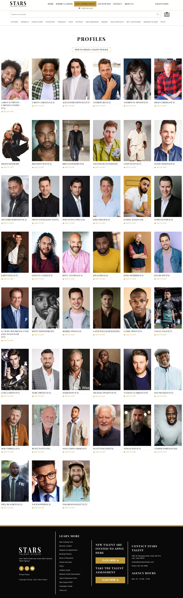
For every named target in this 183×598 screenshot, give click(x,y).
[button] (7, 111)
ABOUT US (128, 4)
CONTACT (117, 4)
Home (50, 4)
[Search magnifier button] (158, 14)
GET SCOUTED (104, 4)
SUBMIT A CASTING (64, 4)
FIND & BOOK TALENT (85, 4)
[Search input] (83, 14)
